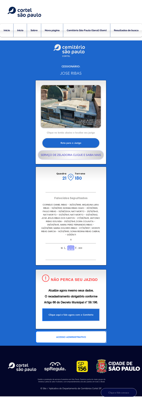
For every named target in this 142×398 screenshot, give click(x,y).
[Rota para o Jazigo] (70, 143)
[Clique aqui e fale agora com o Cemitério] (71, 314)
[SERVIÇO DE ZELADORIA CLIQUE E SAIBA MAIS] (70, 155)
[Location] (70, 177)
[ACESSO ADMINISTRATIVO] (71, 337)
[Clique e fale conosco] (119, 392)
